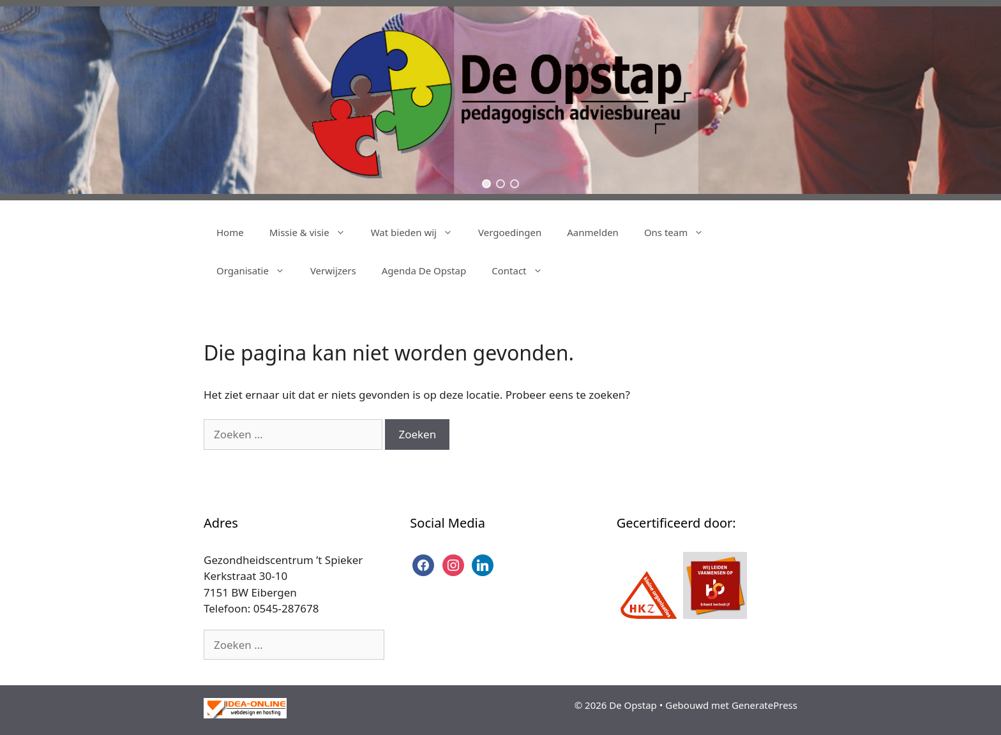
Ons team (680, 232)
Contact (523, 270)
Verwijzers (333, 270)
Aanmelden (593, 232)
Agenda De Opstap (424, 270)
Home (230, 232)
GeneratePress (764, 705)
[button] (486, 183)
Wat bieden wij (418, 232)
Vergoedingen (509, 232)
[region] (500, 100)
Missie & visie (313, 232)
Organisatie (256, 270)
